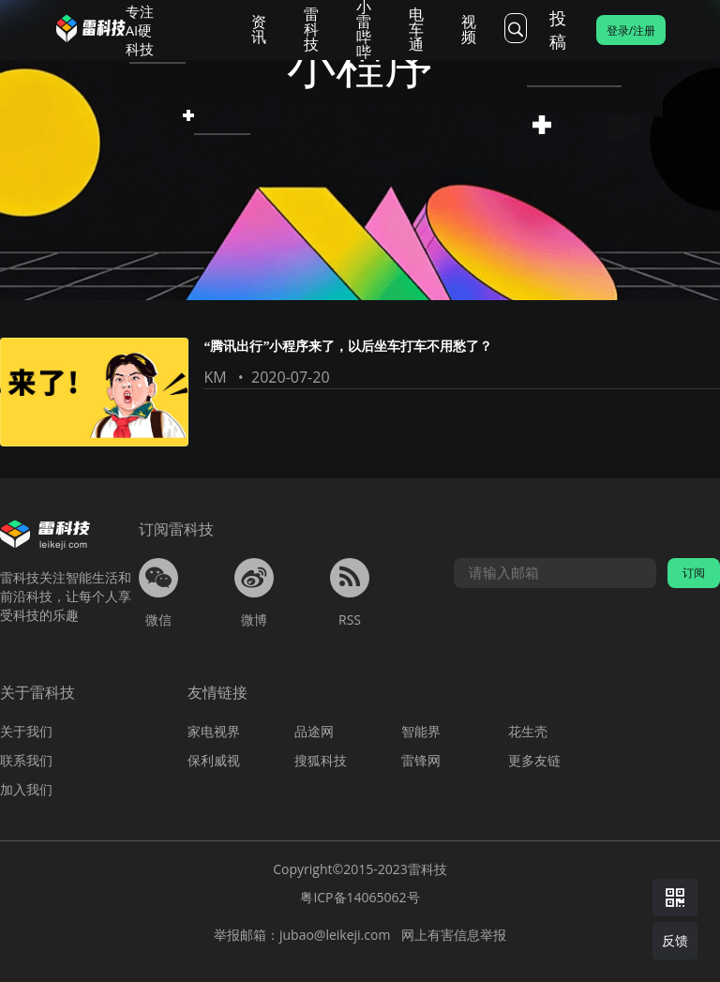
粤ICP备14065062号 (359, 897)
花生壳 (528, 731)
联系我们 (26, 760)
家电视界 (214, 731)
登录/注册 (631, 30)
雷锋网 (421, 760)
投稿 (557, 30)
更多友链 (534, 760)
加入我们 (26, 789)
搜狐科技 (320, 760)
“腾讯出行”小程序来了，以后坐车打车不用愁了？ (347, 347)
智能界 (421, 731)
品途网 (314, 731)
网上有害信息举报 (453, 935)
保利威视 (214, 760)
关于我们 (26, 731)
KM (214, 377)
